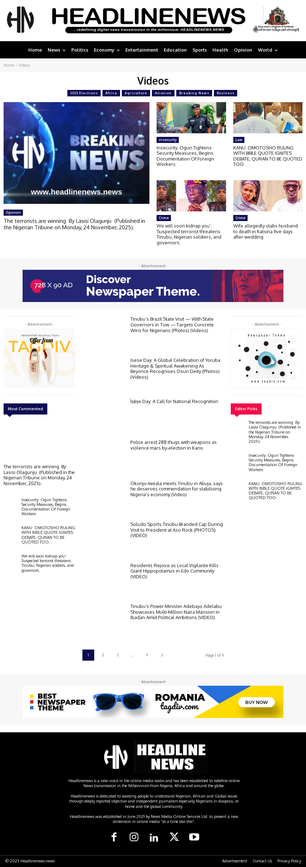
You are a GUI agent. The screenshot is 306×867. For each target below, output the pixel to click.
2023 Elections (84, 93)
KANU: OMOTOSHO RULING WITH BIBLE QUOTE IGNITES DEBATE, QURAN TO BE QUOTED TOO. (267, 156)
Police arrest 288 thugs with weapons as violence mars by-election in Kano (173, 445)
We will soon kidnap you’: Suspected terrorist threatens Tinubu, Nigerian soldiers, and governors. (189, 234)
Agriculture (136, 93)
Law (238, 139)
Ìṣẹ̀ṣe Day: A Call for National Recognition (174, 401)
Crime (164, 217)
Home (9, 65)
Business (225, 93)
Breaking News (194, 93)
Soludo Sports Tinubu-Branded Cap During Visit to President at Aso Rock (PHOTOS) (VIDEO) (176, 529)
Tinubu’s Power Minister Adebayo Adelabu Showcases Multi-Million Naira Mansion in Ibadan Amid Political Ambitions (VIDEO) (176, 611)
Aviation (163, 93)
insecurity (168, 139)
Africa (111, 93)
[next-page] (162, 655)
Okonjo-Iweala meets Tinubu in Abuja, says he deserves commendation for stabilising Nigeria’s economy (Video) (176, 488)
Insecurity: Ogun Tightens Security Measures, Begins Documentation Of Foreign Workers (185, 156)
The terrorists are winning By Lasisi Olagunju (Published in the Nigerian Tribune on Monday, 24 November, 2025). (74, 224)
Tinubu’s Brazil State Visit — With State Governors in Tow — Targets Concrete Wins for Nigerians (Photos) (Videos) (172, 324)
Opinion (13, 212)
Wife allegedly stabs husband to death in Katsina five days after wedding (265, 231)
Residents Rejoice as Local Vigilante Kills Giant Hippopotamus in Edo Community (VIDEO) (174, 570)
